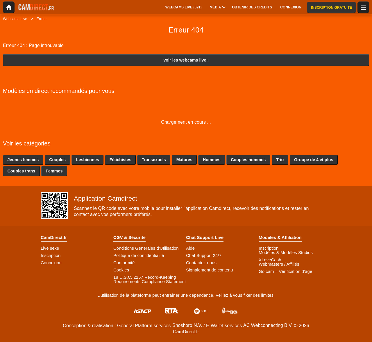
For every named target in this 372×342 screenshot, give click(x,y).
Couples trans (21, 171)
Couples (57, 159)
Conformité (124, 262)
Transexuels (154, 159)
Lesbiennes (87, 159)
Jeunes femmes (23, 159)
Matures (184, 159)
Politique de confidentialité (138, 255)
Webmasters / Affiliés (279, 264)
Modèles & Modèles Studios (286, 252)
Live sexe (50, 248)
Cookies (121, 269)
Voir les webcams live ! (186, 60)
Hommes (212, 159)
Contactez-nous (201, 262)
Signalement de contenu (209, 269)
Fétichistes (120, 159)
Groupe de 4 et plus (313, 159)
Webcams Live (15, 19)
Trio (280, 159)
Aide (190, 248)
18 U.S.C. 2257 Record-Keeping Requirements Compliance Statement (149, 279)
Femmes (54, 171)
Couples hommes (248, 159)
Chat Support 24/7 (203, 255)
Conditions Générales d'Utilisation (146, 248)
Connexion (51, 262)
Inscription (50, 255)
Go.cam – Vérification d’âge (285, 271)
